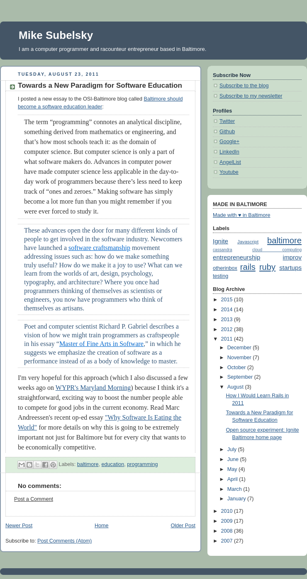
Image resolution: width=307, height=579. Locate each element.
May (233, 469)
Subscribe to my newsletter (250, 96)
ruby (267, 266)
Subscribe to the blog (243, 86)
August (236, 387)
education (113, 464)
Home (102, 526)
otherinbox (225, 268)
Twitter (227, 121)
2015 (227, 300)
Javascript (247, 241)
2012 (227, 329)
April (233, 479)
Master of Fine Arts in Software (101, 343)
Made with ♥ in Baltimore (241, 215)
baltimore (88, 464)
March (235, 489)
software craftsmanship (99, 247)
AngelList (230, 162)
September (240, 377)
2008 (227, 531)
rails (248, 266)
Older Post (183, 526)
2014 (227, 309)
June (233, 459)
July (232, 449)
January (237, 499)
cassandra (222, 249)
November (240, 357)
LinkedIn (229, 152)
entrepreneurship (236, 257)
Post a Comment (33, 499)
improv (292, 257)
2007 (227, 541)
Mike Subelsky (56, 35)
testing (220, 276)
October (237, 367)
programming (142, 464)
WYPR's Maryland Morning (93, 387)
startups (290, 267)
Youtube (229, 172)
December (240, 348)
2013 (227, 319)
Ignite (220, 241)
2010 (227, 511)
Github (227, 132)
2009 (227, 521)
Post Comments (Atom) (64, 541)
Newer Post (18, 526)
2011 (227, 339)
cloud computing (277, 249)
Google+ (229, 141)
